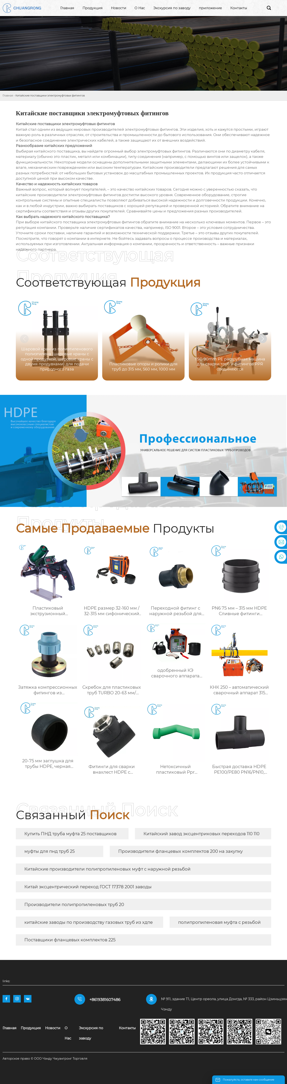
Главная (8, 95)
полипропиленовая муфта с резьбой (219, 922)
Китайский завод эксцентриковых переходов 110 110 (201, 833)
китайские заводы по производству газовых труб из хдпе (88, 922)
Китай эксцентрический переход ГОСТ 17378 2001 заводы (88, 886)
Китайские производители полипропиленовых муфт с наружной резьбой (107, 869)
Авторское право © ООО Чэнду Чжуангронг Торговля (45, 1058)
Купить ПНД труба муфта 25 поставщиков (70, 833)
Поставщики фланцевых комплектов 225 (69, 939)
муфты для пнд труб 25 (49, 851)
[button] (262, 339)
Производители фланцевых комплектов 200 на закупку (180, 851)
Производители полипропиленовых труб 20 (74, 904)
